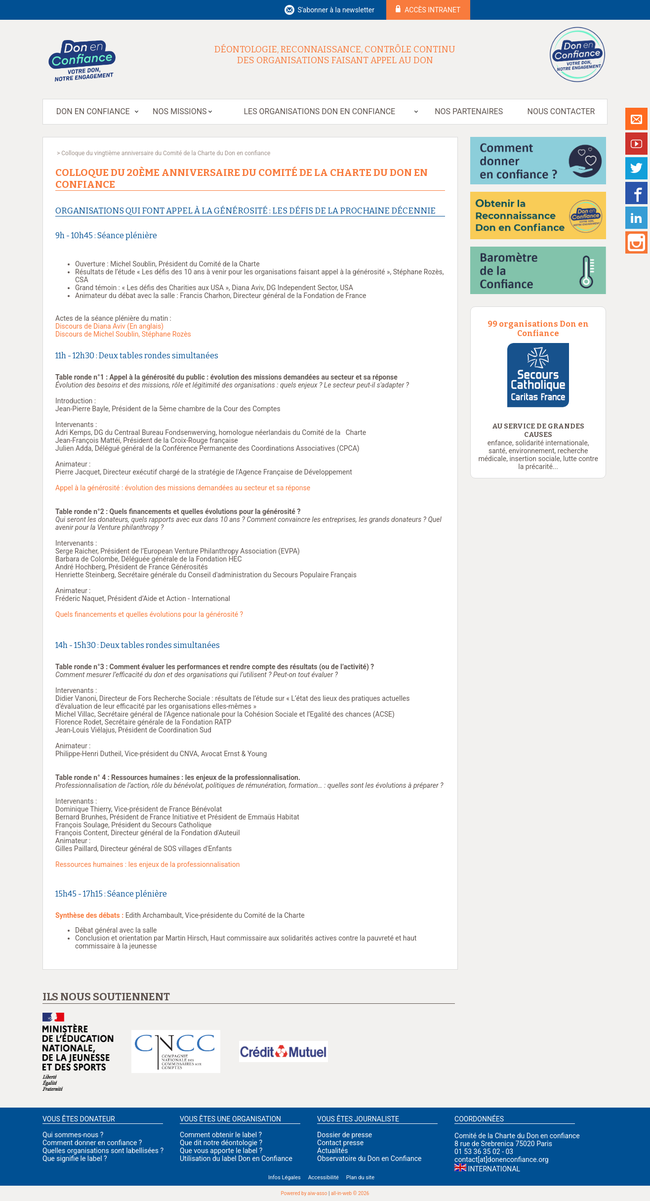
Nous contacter (561, 111)
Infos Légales (284, 1177)
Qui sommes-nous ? (72, 1135)
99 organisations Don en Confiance (538, 328)
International (494, 1169)
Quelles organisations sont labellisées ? (102, 1151)
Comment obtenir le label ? (221, 1135)
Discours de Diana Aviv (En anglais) (109, 326)
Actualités (332, 1151)
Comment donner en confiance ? (92, 1143)
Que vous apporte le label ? (221, 1151)
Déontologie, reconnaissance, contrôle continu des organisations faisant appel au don (334, 55)
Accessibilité (323, 1177)
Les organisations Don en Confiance (319, 111)
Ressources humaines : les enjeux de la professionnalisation (147, 864)
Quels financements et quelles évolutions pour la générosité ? (149, 614)
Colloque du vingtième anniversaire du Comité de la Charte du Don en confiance (165, 153)
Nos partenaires (469, 111)
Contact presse (340, 1143)
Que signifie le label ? (74, 1158)
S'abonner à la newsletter (335, 10)
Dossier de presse (344, 1135)
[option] (538, 375)
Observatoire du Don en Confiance (369, 1158)
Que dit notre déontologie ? (221, 1143)
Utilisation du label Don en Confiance (236, 1158)
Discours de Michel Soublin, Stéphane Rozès (123, 334)
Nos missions (179, 111)
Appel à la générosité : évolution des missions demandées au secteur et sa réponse (182, 488)
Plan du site (360, 1177)
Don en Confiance (93, 111)
